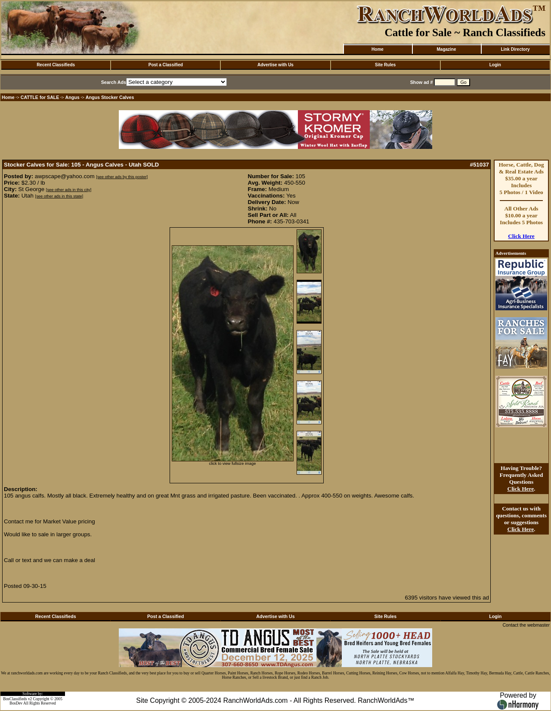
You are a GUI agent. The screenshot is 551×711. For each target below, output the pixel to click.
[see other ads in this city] (68, 190)
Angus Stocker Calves (110, 97)
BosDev (15, 703)
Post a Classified (166, 64)
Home (377, 49)
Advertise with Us (275, 64)
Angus (72, 97)
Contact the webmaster (526, 625)
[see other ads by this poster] (122, 177)
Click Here (521, 236)
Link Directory (515, 49)
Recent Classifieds (56, 64)
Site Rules (385, 64)
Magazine (446, 49)
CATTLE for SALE (40, 97)
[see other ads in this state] (59, 196)
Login (495, 64)
